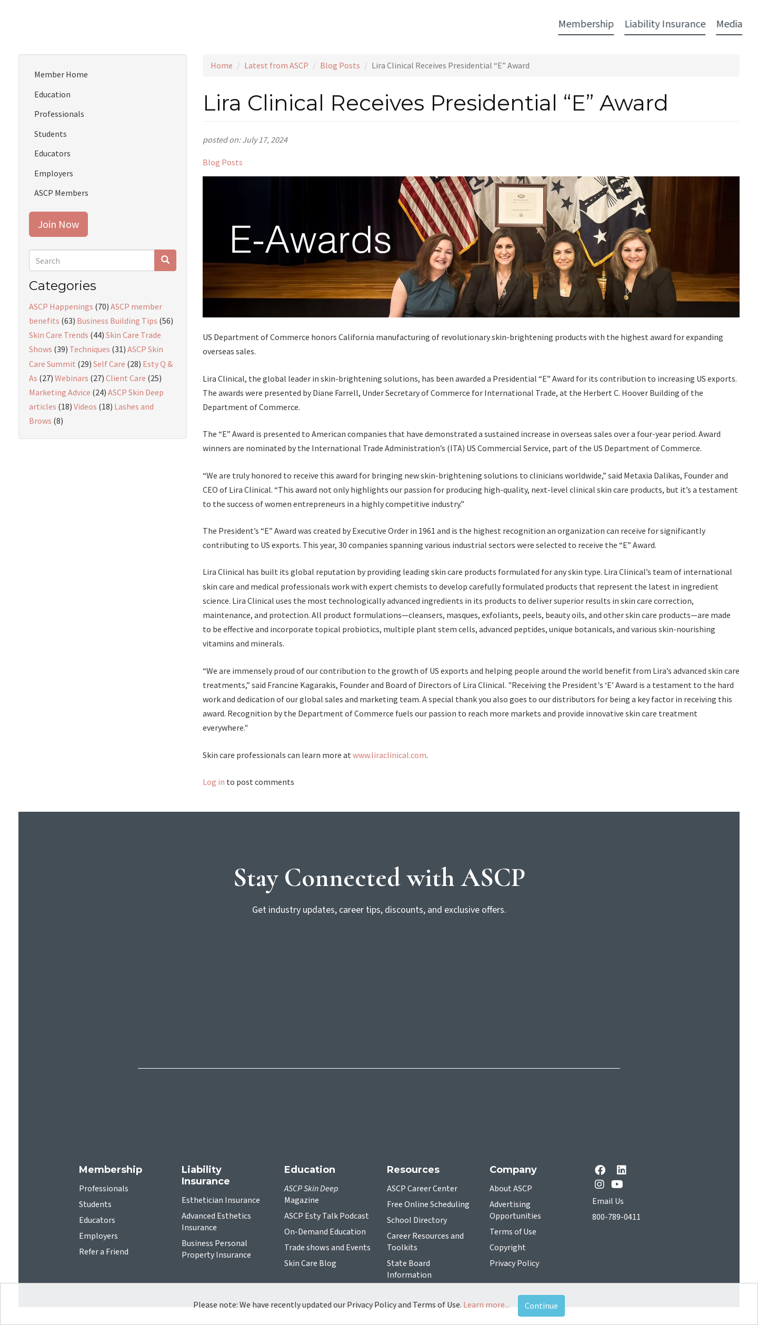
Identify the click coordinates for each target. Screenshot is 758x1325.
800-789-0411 (616, 1217)
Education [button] (463, 24)
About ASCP (511, 1188)
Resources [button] (519, 24)
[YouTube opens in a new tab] (619, 1184)
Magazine (311, 1194)
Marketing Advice (60, 392)
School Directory (417, 1220)
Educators (52, 153)
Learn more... (486, 1304)
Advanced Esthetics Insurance (216, 1221)
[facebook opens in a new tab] (602, 1171)
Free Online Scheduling (428, 1204)
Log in (214, 781)
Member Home (61, 74)
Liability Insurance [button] (237, 24)
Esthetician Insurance (221, 1200)
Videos (85, 406)
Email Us (608, 1201)
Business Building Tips (117, 320)
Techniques (89, 349)
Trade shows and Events (327, 1247)
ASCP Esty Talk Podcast (326, 1216)
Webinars (71, 378)
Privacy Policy (514, 1263)
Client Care (126, 378)
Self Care (109, 363)
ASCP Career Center (422, 1188)
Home (222, 65)
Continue (541, 1305)
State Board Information (409, 1269)
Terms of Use (513, 1232)
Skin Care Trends (58, 335)
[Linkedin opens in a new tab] (623, 1171)
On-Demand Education (325, 1232)
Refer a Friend (103, 1252)
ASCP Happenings (61, 306)
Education (52, 94)
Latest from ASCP (276, 65)
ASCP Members (61, 192)
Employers (53, 173)
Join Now (58, 224)
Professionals (59, 113)
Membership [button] (158, 24)
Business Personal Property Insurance (216, 1249)
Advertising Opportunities (515, 1210)
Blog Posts (340, 65)
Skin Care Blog (310, 1263)
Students (50, 133)
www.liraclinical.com (389, 755)
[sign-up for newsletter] (379, 965)
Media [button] (301, 24)
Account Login (590, 25)
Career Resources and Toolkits (425, 1241)
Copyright (508, 1247)
